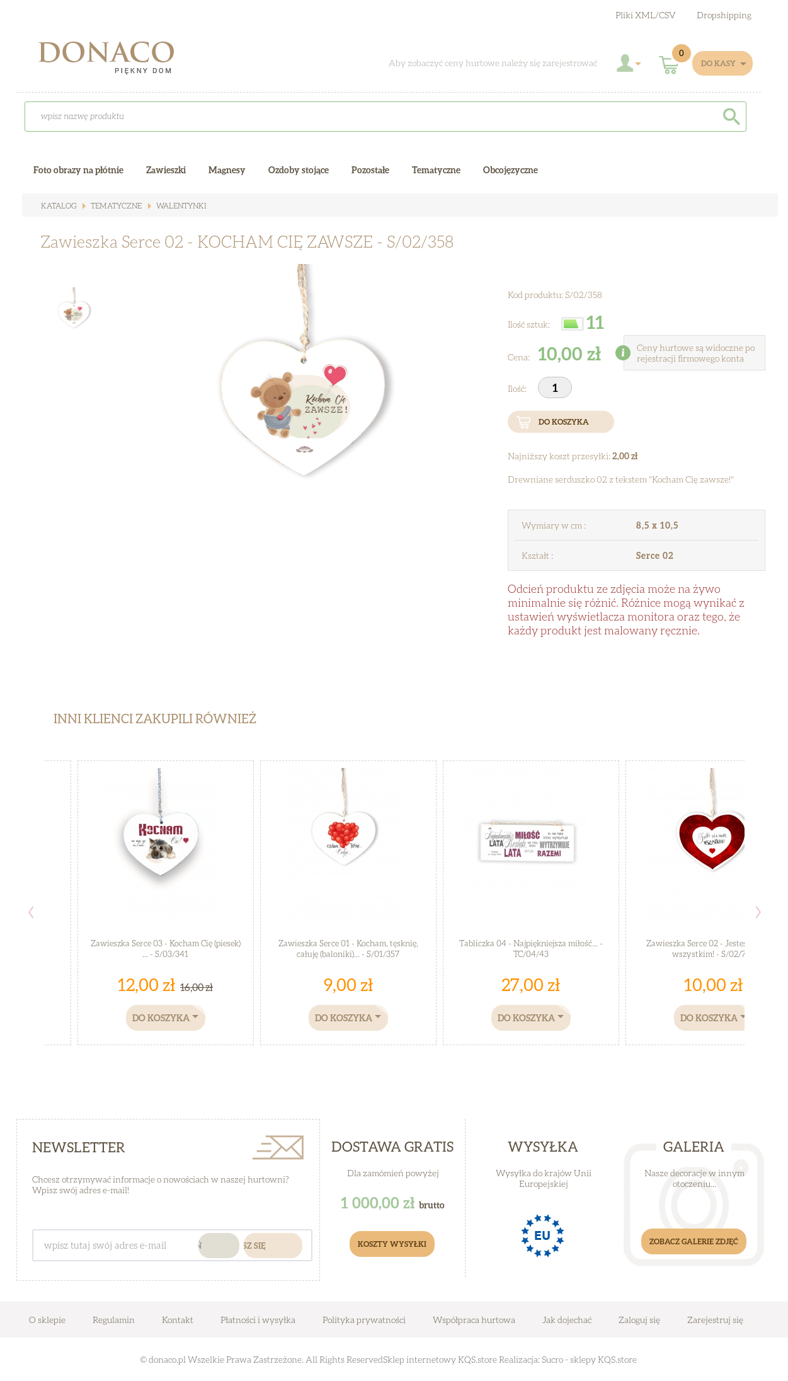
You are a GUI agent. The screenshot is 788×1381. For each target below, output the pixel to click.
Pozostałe (370, 169)
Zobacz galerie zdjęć (693, 1241)
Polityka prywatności (364, 1319)
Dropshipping (724, 14)
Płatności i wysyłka (257, 1319)
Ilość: (518, 388)
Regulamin (114, 1319)
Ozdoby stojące (298, 169)
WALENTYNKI (180, 205)
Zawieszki (166, 169)
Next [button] (758, 912)
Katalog (58, 205)
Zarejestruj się (715, 1319)
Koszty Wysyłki (392, 1244)
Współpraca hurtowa (474, 1319)
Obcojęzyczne (510, 169)
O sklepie (47, 1319)
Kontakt (177, 1319)
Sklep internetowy (419, 1359)
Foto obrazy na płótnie (78, 169)
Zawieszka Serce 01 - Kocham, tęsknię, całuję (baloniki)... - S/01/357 (348, 948)
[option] (293, 407)
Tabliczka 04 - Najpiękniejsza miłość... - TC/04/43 (531, 948)
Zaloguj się (639, 1319)
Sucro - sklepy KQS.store (589, 1359)
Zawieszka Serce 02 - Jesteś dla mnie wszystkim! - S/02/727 (713, 948)
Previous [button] (31, 912)
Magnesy (227, 169)
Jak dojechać (567, 1319)
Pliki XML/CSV (645, 14)
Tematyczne (115, 205)
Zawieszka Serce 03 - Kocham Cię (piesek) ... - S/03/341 (166, 948)
